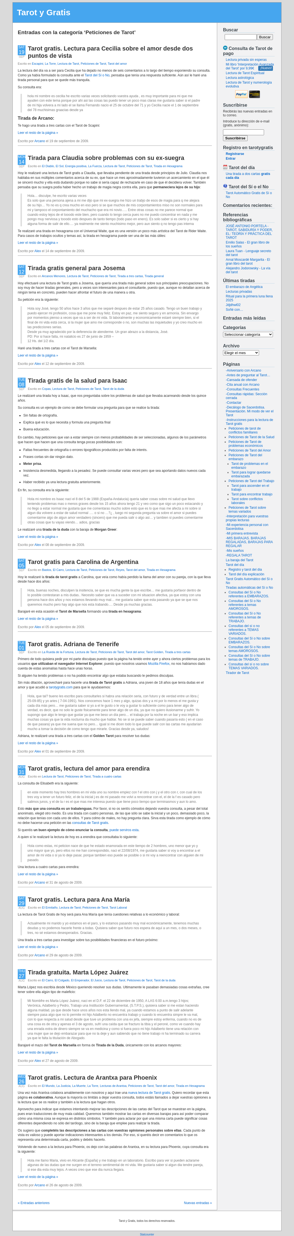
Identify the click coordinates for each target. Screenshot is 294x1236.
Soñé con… (234, 310)
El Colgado (62, 980)
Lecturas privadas (239, 292)
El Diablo (48, 166)
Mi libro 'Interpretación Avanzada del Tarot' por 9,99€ (250, 66)
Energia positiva (76, 166)
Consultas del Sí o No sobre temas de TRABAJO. (249, 657)
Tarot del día (235, 565)
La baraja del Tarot (239, 560)
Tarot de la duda (113, 388)
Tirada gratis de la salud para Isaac (77, 380)
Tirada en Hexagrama (168, 166)
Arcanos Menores (53, 276)
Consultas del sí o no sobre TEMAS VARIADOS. (249, 666)
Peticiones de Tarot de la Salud (251, 437)
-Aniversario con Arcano (243, 370)
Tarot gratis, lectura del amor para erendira (89, 768)
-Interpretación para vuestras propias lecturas (247, 518)
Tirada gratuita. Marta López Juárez (78, 972)
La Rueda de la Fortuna (58, 652)
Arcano (39, 141)
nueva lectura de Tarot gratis (149, 1093)
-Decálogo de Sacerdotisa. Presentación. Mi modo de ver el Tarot (249, 411)
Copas (46, 388)
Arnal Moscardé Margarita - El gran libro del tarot (248, 261)
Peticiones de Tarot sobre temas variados (247, 509)
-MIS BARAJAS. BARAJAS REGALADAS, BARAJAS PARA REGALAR (249, 542)
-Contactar (233, 403)
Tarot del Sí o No (97, 75)
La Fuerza (95, 166)
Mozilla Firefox (158, 664)
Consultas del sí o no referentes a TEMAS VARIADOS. (244, 630)
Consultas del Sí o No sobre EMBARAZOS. (249, 640)
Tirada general (154, 276)
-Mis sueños (235, 551)
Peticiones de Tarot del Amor (250, 450)
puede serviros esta (124, 830)
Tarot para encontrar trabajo (251, 494)
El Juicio (96, 980)
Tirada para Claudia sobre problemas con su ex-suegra (106, 157)
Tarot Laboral (118, 907)
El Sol (60, 166)
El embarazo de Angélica (244, 287)
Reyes (120, 569)
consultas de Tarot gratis (90, 823)
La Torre (50, 63)
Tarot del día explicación (246, 574)
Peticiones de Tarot (93, 63)
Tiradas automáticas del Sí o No (249, 588)
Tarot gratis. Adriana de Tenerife (73, 644)
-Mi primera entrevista (242, 533)
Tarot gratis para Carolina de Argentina (83, 561)
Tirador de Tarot (237, 673)
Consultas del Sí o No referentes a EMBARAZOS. (249, 594)
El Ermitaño (50, 907)
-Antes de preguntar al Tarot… (248, 375)
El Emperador (80, 980)
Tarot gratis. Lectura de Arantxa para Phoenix (92, 1077)
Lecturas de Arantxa (113, 1085)
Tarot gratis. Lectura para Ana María (79, 899)
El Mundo (48, 1085)
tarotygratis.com (60, 687)
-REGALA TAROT (239, 555)
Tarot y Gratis (43, 12)
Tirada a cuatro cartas (106, 776)
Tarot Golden (154, 652)
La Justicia (63, 1085)
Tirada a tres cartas (130, 276)
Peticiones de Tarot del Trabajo (251, 481)
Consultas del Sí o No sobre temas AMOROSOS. (249, 649)
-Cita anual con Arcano (242, 385)
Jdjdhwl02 (233, 305)
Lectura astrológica (240, 78)
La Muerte (79, 1085)
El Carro (58, 569)
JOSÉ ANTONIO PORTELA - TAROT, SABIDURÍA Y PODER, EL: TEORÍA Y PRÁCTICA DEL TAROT (249, 232)
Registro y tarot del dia (245, 569)
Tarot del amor (117, 63)
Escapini (37, 63)
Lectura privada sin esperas (246, 60)
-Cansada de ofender (241, 380)
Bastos (46, 569)
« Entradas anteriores (34, 1203)
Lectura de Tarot (68, 63)
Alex (37, 251)
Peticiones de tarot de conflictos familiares (245, 430)
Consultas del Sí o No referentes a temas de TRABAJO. (245, 617)
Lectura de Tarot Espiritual (245, 73)
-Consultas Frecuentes (242, 389)
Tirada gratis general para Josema (76, 268)
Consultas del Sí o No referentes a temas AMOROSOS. (245, 605)
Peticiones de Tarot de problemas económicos (246, 444)
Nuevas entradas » (198, 1203)
